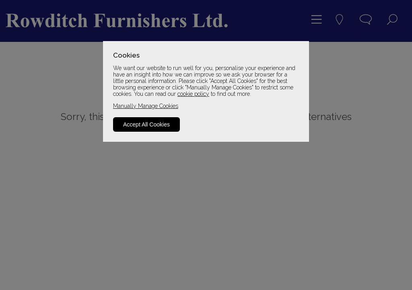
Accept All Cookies (146, 124)
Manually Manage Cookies (145, 106)
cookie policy (193, 94)
